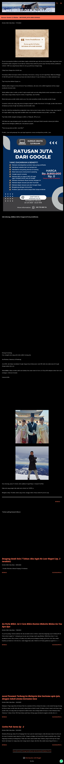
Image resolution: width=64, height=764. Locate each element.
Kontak (19, 751)
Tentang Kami (25, 751)
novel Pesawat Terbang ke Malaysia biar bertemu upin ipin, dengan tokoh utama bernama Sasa (31, 697)
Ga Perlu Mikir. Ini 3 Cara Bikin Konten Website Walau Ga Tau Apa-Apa (32, 625)
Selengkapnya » (57, 572)
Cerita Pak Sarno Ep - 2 (13, 726)
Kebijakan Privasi (46, 751)
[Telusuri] (57, 3)
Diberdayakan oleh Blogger (32, 758)
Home (14, 751)
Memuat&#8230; (28, 286)
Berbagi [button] (57, 501)
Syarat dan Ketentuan (35, 751)
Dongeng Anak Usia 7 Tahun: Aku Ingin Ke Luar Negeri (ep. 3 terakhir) (31, 560)
